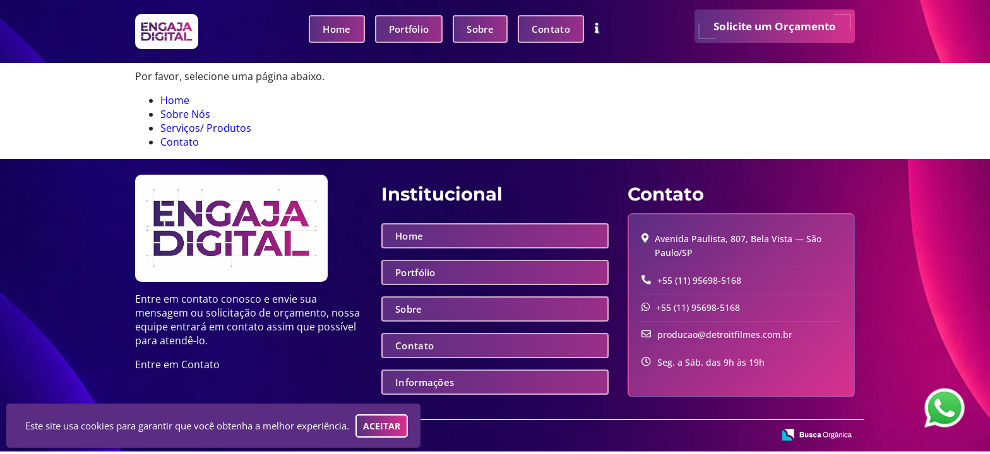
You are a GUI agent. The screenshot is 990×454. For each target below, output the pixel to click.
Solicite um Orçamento (774, 26)
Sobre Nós (185, 114)
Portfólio (409, 29)
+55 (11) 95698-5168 (699, 280)
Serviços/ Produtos (205, 128)
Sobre (480, 29)
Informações (424, 382)
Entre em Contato (177, 364)
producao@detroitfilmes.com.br (724, 334)
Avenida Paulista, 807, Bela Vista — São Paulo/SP (738, 246)
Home (336, 29)
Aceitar (381, 426)
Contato (551, 29)
